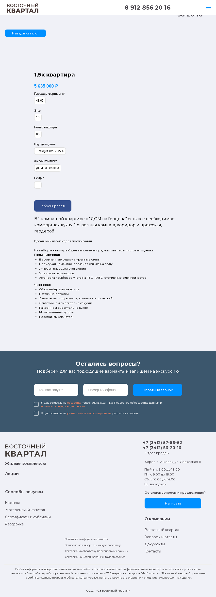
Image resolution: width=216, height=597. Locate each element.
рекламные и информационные (89, 413)
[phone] (105, 390)
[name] (56, 390)
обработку (74, 402)
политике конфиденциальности (63, 406)
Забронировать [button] (53, 206)
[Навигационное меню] (208, 7)
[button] (173, 503)
